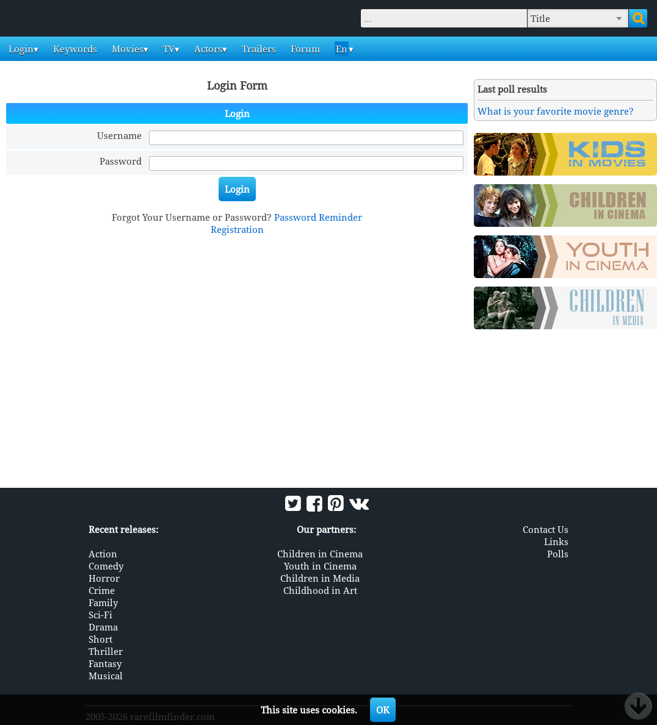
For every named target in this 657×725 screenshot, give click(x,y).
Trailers (257, 49)
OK (383, 710)
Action (103, 554)
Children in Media (320, 578)
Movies (126, 49)
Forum (304, 49)
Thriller (106, 651)
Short (100, 639)
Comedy (106, 566)
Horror (104, 578)
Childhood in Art (320, 590)
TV (168, 49)
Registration (237, 229)
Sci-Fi (100, 615)
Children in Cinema (320, 554)
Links (556, 541)
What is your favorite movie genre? (555, 111)
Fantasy (105, 663)
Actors (207, 49)
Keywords (74, 49)
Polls (557, 554)
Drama (103, 627)
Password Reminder (318, 217)
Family (103, 602)
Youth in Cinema (320, 566)
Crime (102, 590)
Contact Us (545, 529)
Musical (106, 676)
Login (20, 49)
